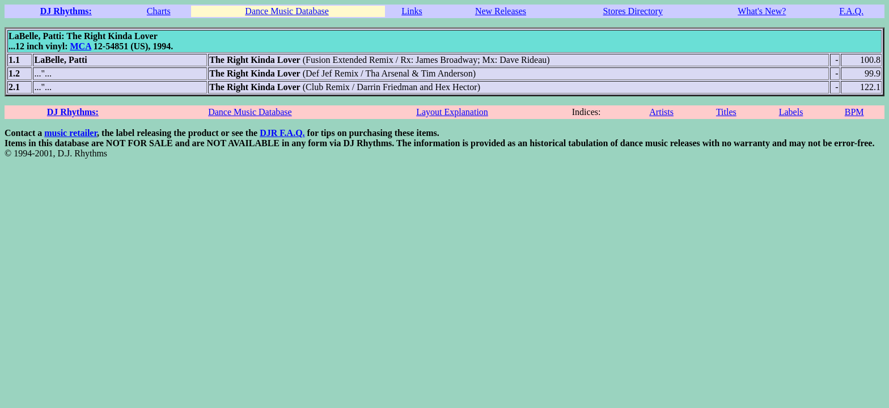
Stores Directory (633, 11)
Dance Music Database (287, 11)
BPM (854, 112)
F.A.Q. (851, 11)
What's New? (762, 11)
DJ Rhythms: (66, 11)
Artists (661, 112)
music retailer (70, 133)
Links (411, 11)
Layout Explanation (452, 112)
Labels (791, 112)
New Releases (500, 11)
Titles (726, 112)
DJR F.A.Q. (282, 133)
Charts (159, 11)
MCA (80, 46)
